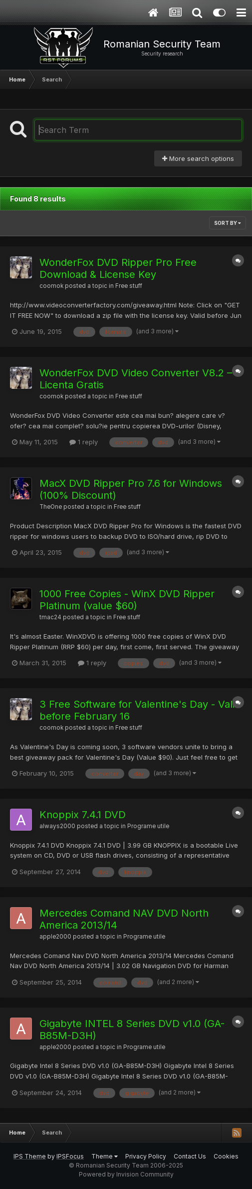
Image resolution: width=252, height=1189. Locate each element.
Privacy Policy (145, 1156)
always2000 (57, 826)
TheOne (50, 506)
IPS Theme (29, 1156)
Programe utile (148, 826)
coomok (51, 285)
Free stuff (128, 285)
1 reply (83, 442)
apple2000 (55, 936)
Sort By (227, 223)
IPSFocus (70, 1156)
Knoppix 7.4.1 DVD (82, 815)
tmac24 (50, 617)
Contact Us (190, 1156)
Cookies (226, 1156)
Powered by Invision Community (126, 1174)
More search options (198, 158)
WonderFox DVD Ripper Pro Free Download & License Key (118, 268)
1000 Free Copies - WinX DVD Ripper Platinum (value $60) (127, 600)
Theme (104, 1156)
